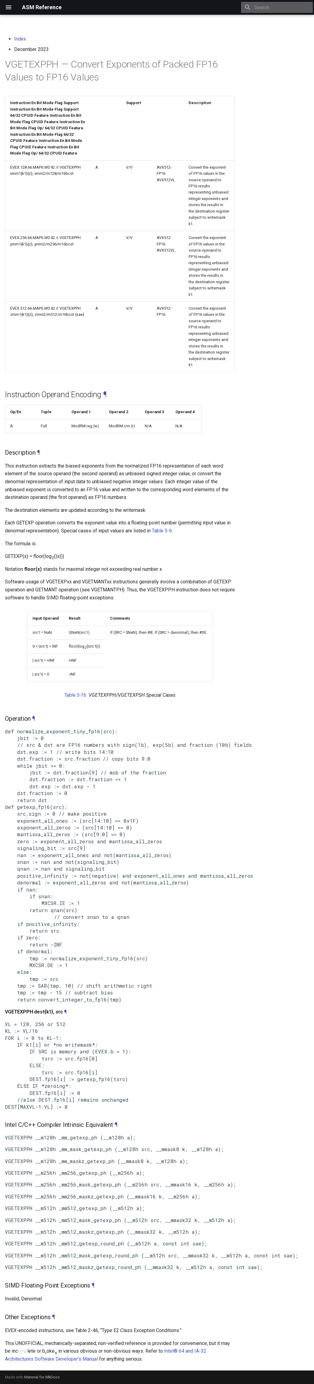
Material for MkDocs (42, 1377)
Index (20, 39)
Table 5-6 (162, 531)
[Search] (277, 7)
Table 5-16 (75, 695)
